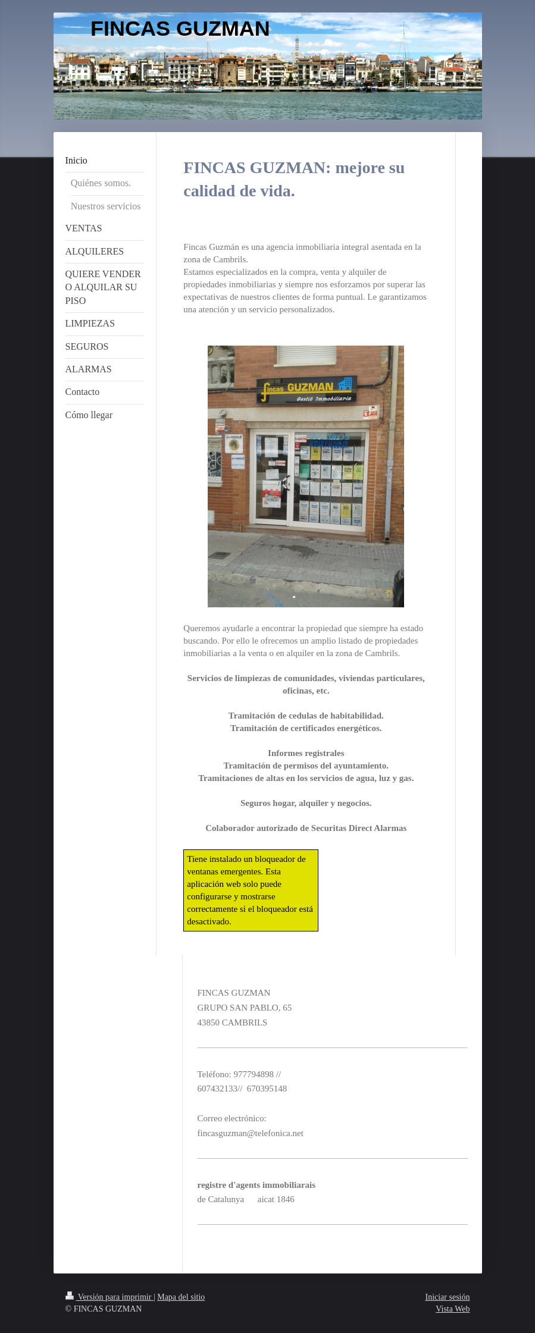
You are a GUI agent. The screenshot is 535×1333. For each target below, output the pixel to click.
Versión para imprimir (109, 1297)
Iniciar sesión (447, 1297)
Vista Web (453, 1308)
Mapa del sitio (181, 1297)
